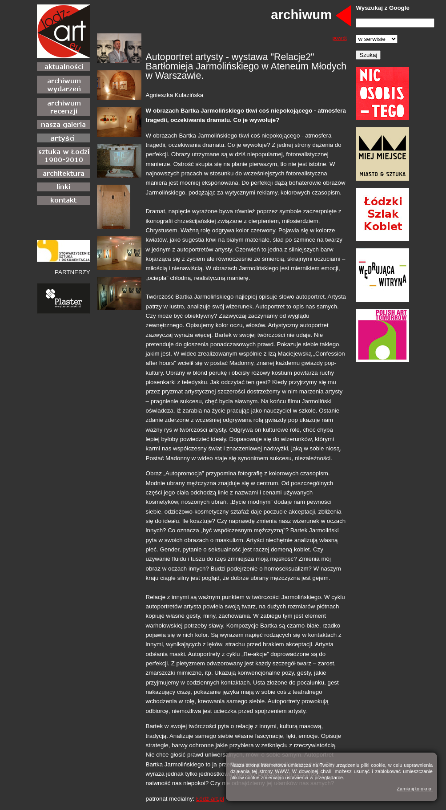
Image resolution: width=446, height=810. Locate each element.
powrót (340, 37)
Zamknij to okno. (415, 788)
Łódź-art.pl (210, 798)
